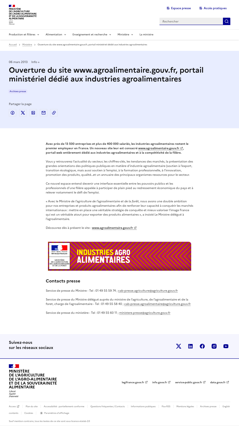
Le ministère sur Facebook (202, 346)
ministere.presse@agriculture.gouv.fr (144, 312)
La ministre (146, 34)
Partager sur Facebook (12, 112)
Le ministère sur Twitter (178, 346)
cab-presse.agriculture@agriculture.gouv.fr (148, 290)
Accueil (13, 44)
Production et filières (22, 34)
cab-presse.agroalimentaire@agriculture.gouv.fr (157, 304)
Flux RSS (166, 406)
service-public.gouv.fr (188, 382)
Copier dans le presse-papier (54, 112)
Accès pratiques (215, 8)
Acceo (12, 406)
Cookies (28, 413)
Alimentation (54, 34)
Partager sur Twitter (23, 112)
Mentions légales (185, 406)
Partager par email (43, 112)
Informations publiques (143, 406)
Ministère (123, 34)
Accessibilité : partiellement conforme (64, 406)
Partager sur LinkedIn (33, 112)
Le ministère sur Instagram (214, 346)
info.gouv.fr (159, 382)
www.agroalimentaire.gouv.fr (158, 148)
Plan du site (32, 406)
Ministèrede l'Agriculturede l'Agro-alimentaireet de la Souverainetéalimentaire (23, 13)
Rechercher (226, 21)
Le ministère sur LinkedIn (190, 346)
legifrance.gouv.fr (133, 382)
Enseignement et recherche (90, 34)
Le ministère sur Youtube (225, 346)
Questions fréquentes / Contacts (107, 406)
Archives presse (18, 91)
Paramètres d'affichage (56, 413)
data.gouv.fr (218, 382)
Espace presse (181, 8)
